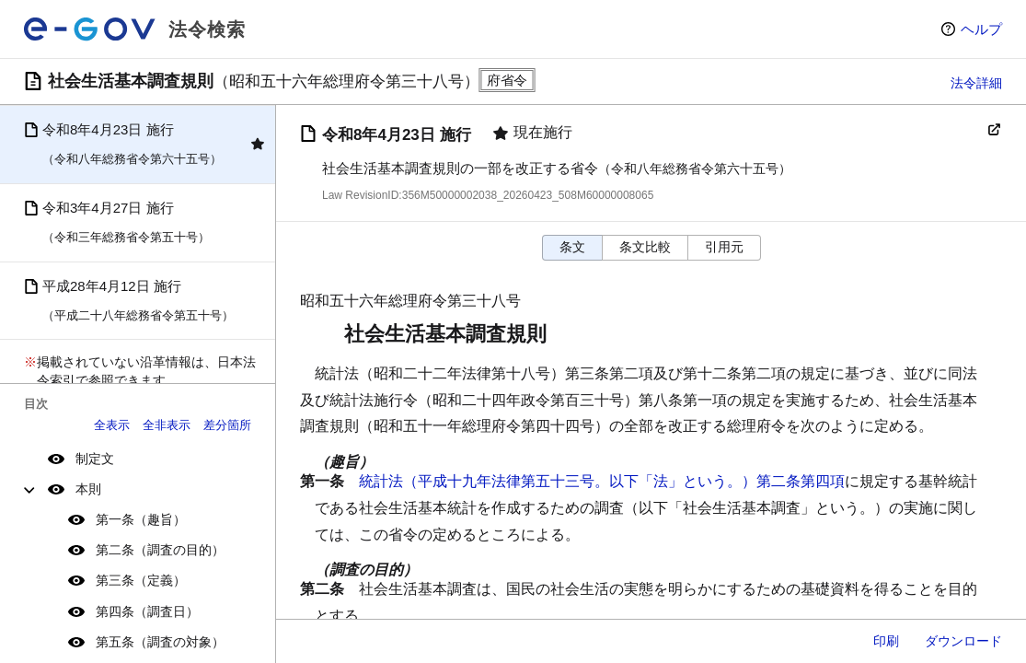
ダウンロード (963, 641)
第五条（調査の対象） (160, 641)
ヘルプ (981, 29)
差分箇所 (227, 425)
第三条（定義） (141, 580)
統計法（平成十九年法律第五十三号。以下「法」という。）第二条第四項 (602, 481)
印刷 (886, 641)
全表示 (112, 425)
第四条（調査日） (147, 611)
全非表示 (166, 425)
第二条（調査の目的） (160, 549)
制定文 (94, 458)
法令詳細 (976, 83)
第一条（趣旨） (141, 519)
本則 (88, 489)
